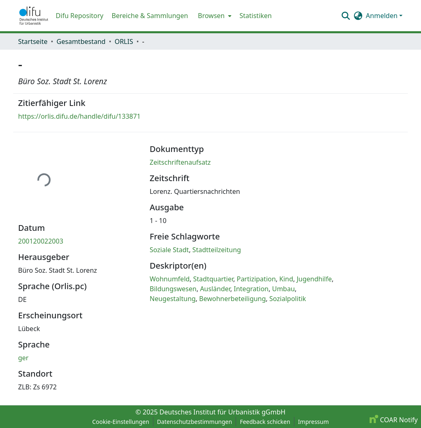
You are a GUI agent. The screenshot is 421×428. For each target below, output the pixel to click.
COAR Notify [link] (394, 419)
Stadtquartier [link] (213, 278)
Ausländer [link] (215, 288)
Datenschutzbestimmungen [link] (194, 422)
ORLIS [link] (124, 41)
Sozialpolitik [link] (287, 298)
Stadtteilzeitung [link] (216, 249)
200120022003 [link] (40, 241)
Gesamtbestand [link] (81, 41)
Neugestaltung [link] (173, 298)
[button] (33, 15)
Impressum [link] (313, 422)
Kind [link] (286, 278)
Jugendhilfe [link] (314, 278)
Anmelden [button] (382, 15)
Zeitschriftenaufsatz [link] (180, 162)
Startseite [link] (33, 41)
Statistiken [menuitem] (256, 15)
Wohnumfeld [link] (170, 278)
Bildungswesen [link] (173, 288)
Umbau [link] (283, 288)
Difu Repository (80, 15)
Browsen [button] (211, 15)
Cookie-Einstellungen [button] (120, 422)
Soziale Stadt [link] (169, 249)
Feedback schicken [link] (265, 422)
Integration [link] (251, 288)
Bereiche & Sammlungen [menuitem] (149, 15)
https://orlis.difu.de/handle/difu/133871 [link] (79, 116)
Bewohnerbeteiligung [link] (232, 298)
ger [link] (23, 357)
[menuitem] (213, 15)
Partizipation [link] (256, 278)
